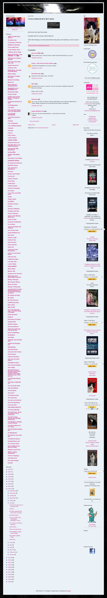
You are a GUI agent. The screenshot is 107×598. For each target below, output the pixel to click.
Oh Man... (12, 508)
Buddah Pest (92, 118)
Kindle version (92, 477)
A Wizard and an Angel (14, 52)
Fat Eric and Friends (14, 174)
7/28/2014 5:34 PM (36, 93)
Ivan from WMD (35, 53)
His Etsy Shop (92, 526)
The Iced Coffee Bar (13, 409)
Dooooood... (12, 539)
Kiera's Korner (12, 242)
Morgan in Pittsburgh (14, 286)
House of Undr (12, 219)
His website (92, 524)
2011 (9, 562)
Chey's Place (11, 135)
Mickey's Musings (13, 279)
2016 (9, 484)
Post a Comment (34, 121)
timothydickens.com (14, 441)
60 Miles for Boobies (14, 45)
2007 (9, 572)
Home (53, 124)
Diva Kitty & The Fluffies (15, 158)
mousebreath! (92, 121)
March (11, 549)
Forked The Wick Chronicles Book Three (92, 238)
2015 (9, 486)
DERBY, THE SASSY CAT (14, 155)
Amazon (93, 187)
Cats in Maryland (13, 123)
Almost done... (13, 527)
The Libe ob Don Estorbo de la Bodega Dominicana (14, 418)
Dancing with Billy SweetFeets (13, 149)
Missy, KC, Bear (12, 284)
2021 (9, 471)
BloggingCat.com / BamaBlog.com (13, 89)
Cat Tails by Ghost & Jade (14, 118)
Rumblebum (11, 335)
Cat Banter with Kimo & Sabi (15, 102)
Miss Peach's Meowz (14, 282)
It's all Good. (11, 224)
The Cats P (11, 393)
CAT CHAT (11, 107)
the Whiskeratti (12, 432)
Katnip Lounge (12, 237)
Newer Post (31, 124)
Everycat (10, 171)
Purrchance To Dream (14, 319)
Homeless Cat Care (13, 211)
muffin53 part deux (13, 302)
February (12, 552)
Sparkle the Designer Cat (14, 344)
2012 (9, 560)
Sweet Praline (12, 354)
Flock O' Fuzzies (13, 178)
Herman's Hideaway (14, 208)
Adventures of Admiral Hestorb (14, 58)
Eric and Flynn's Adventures (12, 168)
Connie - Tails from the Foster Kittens (42, 63)
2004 (9, 579)
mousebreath (88, 103)
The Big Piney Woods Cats (14, 379)
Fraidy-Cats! (11, 183)
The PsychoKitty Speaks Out (15, 430)
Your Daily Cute (12, 458)
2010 (9, 565)
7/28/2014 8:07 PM (36, 105)
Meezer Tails (11, 271)
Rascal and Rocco (13, 326)
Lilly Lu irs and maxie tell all (14, 254)
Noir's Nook (11, 305)
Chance (10, 133)
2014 (9, 488)
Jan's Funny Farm (13, 230)
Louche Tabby (12, 264)
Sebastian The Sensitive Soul (15, 340)
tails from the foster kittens (13, 359)
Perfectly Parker (12, 314)
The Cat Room (12, 390)
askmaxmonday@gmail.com (92, 110)
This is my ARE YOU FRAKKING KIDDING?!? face (15, 519)
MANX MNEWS (12, 266)
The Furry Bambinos (14, 402)
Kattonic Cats (12, 240)
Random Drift (12, 321)
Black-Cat (11, 82)
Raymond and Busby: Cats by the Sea (14, 329)
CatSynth (10, 128)
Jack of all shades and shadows (14, 227)
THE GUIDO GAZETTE (14, 407)
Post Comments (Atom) (42, 127)
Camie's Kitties (12, 94)
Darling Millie (12, 152)
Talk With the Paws (13, 362)
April (11, 547)
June (11, 542)
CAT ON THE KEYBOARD (11, 114)
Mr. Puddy (11, 297)
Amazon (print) (92, 440)
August (12, 500)
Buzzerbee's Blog (13, 92)
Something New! (13, 515)
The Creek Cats (12, 397)
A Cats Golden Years (14, 49)
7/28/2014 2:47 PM (36, 68)
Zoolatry (10, 463)
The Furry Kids (12, 405)
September (13, 498)
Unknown (34, 99)
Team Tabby (11, 367)
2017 (9, 481)
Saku (32, 83)
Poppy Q (10, 317)
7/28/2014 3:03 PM (36, 78)
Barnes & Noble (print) (92, 446)
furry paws (11, 190)
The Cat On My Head (14, 385)
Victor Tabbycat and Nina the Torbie (14, 446)
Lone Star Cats (12, 261)
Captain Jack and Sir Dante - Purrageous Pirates (14, 98)
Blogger (69, 591)
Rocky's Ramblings (13, 332)
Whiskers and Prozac (14, 449)
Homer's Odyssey (13, 213)
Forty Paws (11, 181)
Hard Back (92, 373)
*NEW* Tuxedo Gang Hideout (14, 37)
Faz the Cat (11, 176)
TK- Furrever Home (13, 443)
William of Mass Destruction (12, 452)
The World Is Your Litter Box (15, 436)
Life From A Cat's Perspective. (13, 250)
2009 (9, 567)
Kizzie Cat (11, 247)
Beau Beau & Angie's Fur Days (14, 77)
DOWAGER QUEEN (13, 160)
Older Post (76, 124)
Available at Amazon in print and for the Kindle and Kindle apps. (92, 266)
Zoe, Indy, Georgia (13, 460)
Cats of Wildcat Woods (14, 125)
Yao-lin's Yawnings (13, 455)
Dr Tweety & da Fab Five (15, 163)
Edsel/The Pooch (13, 165)
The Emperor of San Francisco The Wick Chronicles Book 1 (92, 331)
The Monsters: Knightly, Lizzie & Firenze (15, 422)
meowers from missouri (15, 273)
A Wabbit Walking (92, 120)
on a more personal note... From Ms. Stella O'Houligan (14, 311)
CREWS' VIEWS (12, 140)
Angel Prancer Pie (13, 65)
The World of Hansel (14, 438)
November (13, 493)
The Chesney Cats (13, 395)
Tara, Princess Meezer (14, 365)
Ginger (10, 196)
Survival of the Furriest (14, 352)
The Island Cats (36, 73)
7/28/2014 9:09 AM (36, 57)
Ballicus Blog (12, 73)
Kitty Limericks (12, 244)
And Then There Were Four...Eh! (14, 62)
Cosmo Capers (12, 137)
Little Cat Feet (12, 256)
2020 (9, 474)
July (11, 503)
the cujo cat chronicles (14, 400)
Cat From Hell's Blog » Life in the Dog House (14, 110)
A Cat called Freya (13, 47)
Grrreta (10, 206)
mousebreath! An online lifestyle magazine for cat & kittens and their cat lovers (15, 291)
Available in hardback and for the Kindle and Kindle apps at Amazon (92, 311)
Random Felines (12, 324)
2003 (9, 581)
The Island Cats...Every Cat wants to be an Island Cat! (14, 413)
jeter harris (11, 235)
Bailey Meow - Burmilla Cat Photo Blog (14, 71)
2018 (9, 479)
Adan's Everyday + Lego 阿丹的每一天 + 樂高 (15, 55)
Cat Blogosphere (13, 105)
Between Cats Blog (13, 80)
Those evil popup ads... (15, 529)
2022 (9, 469)
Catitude (10, 121)
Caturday (10, 130)
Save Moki (11, 337)
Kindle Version (92, 372)
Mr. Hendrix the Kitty (14, 295)
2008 (9, 569)
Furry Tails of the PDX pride (14, 193)
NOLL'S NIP (11, 307)
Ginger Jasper (12, 199)
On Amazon (92, 395)
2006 (9, 574)
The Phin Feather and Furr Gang (14, 426)
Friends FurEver (12, 186)
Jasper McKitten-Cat (37, 111)
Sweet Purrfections (13, 356)
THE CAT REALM (13, 388)
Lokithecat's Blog (13, 259)
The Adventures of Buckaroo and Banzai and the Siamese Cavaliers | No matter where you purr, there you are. (14, 373)
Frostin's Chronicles (14, 188)
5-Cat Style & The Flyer (14, 42)
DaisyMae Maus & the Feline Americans (14, 145)
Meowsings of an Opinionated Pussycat (14, 276)
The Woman (92, 116)
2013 (9, 557)
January (12, 554)
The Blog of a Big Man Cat (14, 382)
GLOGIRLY (11, 201)
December (13, 490)
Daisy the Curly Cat (13, 142)
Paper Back (92, 375)
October (12, 495)
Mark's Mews (11, 268)
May (11, 545)
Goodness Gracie (13, 204)
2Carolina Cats (12, 40)
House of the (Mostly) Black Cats (14, 216)
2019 (9, 476)
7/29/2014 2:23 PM (36, 117)
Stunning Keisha (13, 349)
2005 (9, 577)
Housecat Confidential (14, 222)
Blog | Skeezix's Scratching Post (12, 85)
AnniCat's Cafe (12, 67)
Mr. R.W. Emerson (13, 300)
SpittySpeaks (12, 347)
